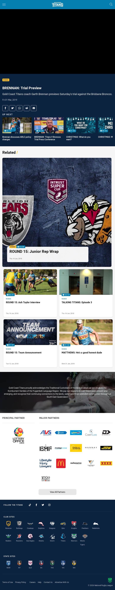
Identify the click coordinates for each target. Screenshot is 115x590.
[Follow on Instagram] (49, 505)
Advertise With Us (62, 582)
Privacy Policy (20, 582)
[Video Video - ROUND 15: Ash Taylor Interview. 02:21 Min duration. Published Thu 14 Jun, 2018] (30, 293)
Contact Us (48, 582)
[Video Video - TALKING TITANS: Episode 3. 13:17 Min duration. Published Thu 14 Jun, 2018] (86, 293)
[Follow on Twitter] (43, 505)
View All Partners (57, 492)
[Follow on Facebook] (36, 505)
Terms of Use (7, 582)
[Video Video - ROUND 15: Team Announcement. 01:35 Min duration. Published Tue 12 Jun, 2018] (30, 343)
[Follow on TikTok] (30, 505)
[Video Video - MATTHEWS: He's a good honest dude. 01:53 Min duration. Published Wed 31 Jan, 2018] (86, 343)
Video (5, 80)
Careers (32, 582)
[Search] (111, 4)
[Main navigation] (4, 4)
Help (39, 582)
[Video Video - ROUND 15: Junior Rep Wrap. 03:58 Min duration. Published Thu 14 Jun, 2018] (56, 212)
